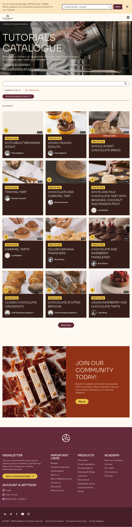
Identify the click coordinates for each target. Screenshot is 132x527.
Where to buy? (57, 490)
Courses (108, 464)
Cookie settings (96, 521)
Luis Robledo (103, 210)
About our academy (114, 460)
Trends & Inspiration (60, 467)
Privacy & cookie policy (76, 521)
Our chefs (109, 468)
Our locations (111, 472)
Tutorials (34, 24)
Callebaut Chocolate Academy (15, 24)
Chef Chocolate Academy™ (22, 313)
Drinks (81, 491)
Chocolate (82, 460)
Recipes (54, 463)
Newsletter (56, 486)
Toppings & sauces (86, 483)
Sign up (82, 401)
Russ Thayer (60, 259)
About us (55, 475)
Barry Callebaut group (61, 478)
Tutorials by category (16, 64)
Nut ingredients (85, 468)
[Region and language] (87, 6)
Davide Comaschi (18, 198)
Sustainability (57, 471)
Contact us (56, 482)
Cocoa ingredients (86, 464)
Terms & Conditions (55, 521)
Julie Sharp (102, 313)
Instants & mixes (85, 487)
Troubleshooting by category (21, 69)
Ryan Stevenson (61, 202)
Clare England (17, 153)
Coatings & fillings (86, 472)
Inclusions (82, 476)
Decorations (83, 479)
